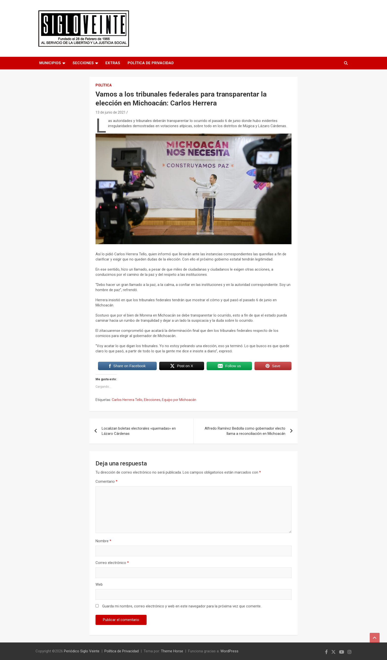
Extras (112, 63)
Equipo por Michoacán (179, 400)
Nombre (103, 541)
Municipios (50, 63)
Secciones (83, 63)
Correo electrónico (112, 562)
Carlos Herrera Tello (127, 400)
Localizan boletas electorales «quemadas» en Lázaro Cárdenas (139, 431)
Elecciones (152, 400)
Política (104, 85)
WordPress (229, 651)
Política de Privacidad (151, 63)
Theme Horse (172, 651)
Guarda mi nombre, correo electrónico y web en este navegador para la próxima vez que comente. (181, 606)
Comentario (106, 481)
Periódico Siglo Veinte (81, 651)
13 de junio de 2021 (111, 112)
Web (99, 584)
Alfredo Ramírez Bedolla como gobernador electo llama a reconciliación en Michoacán (245, 431)
